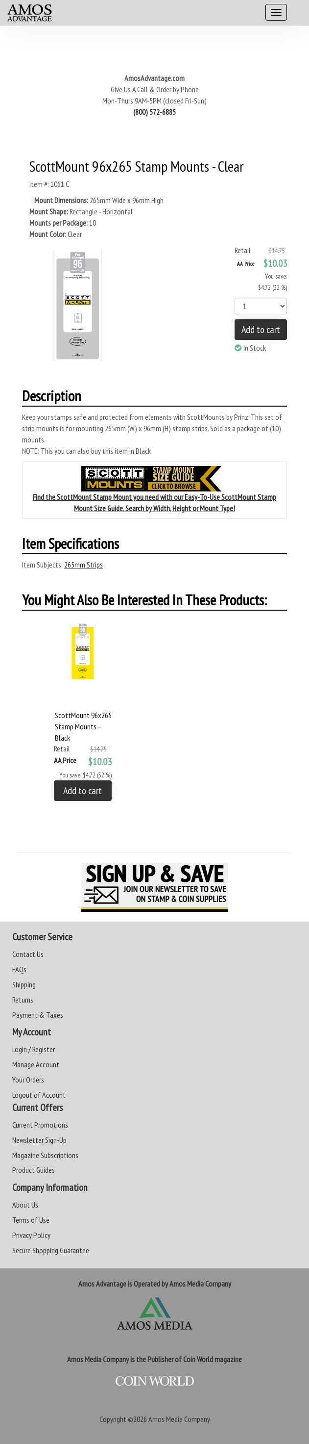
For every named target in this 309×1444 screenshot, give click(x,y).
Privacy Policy (31, 1235)
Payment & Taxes (37, 1015)
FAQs (19, 969)
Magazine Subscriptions (45, 1155)
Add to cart (260, 329)
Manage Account (35, 1064)
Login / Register (33, 1049)
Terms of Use (30, 1220)
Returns (22, 1000)
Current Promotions (40, 1125)
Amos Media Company (179, 1419)
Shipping (24, 984)
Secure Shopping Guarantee (50, 1250)
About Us (25, 1205)
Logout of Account (39, 1095)
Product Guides (33, 1170)
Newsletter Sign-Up (39, 1140)
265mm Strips (83, 564)
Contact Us (28, 954)
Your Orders (28, 1079)
